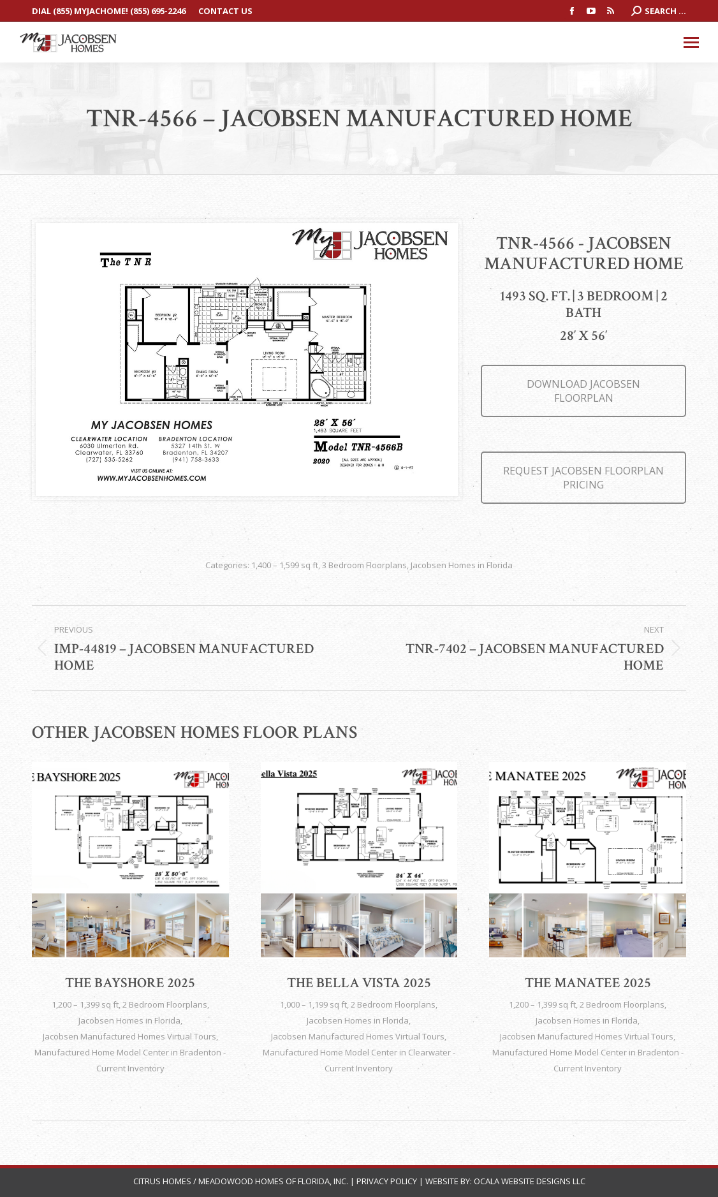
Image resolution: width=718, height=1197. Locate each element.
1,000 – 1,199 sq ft (313, 1004)
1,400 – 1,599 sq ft (284, 565)
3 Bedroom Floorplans (364, 565)
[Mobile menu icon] (691, 42)
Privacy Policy (386, 1181)
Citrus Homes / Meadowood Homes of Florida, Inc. (241, 1181)
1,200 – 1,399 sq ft (85, 1004)
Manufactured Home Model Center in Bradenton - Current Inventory (130, 1060)
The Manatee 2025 (588, 983)
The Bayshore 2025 (130, 983)
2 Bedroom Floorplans (164, 1004)
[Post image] (130, 860)
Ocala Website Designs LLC (529, 1181)
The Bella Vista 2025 (359, 983)
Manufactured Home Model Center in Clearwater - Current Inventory (359, 1060)
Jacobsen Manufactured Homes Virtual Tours (129, 1036)
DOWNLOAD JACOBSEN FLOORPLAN (583, 391)
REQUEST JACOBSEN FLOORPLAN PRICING (583, 478)
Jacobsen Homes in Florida (462, 565)
